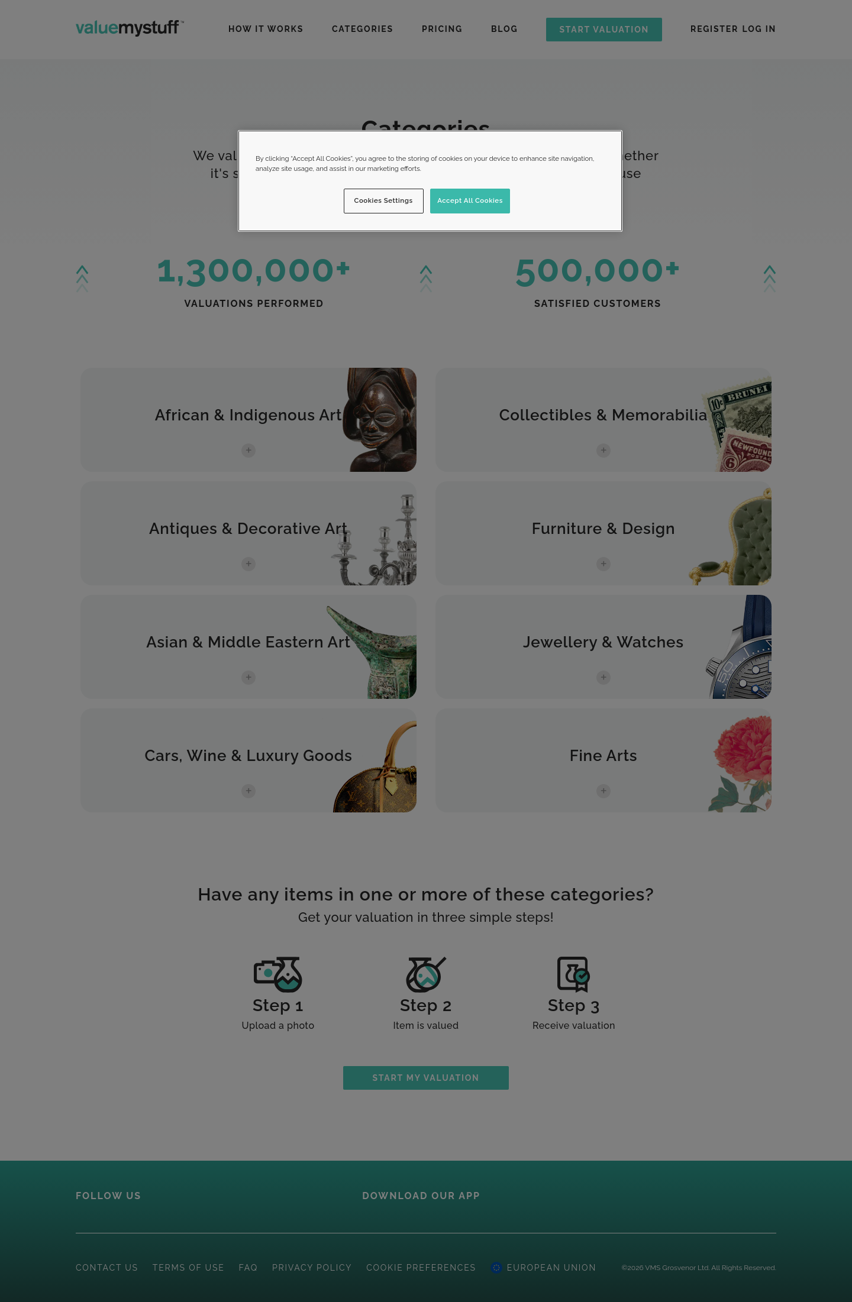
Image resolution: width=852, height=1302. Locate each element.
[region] (430, 181)
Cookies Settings (383, 200)
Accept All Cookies (470, 200)
